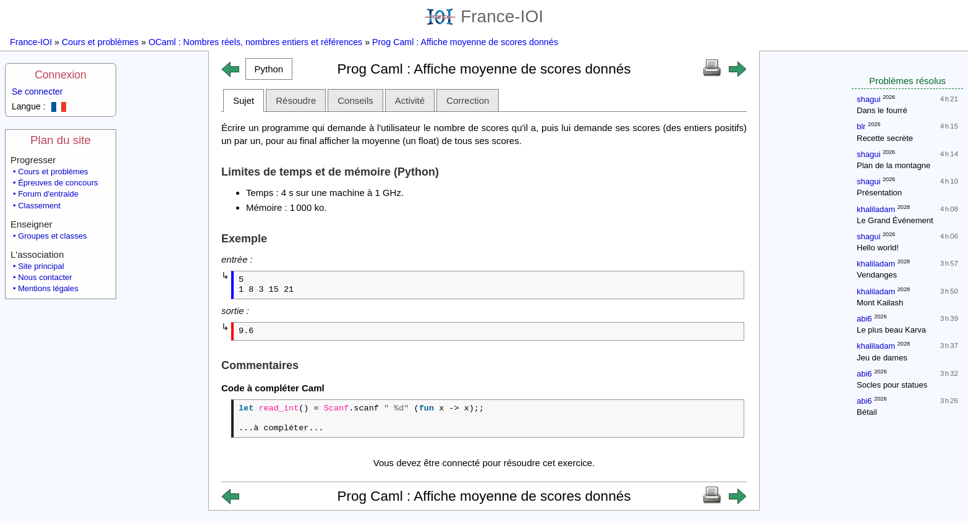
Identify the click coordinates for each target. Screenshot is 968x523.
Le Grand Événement (895, 220)
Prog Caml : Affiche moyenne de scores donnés (465, 42)
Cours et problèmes (100, 42)
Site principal (41, 266)
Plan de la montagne (893, 165)
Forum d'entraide (48, 193)
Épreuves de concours (58, 182)
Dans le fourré (882, 110)
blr (861, 126)
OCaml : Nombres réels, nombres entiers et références (255, 42)
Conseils (355, 100)
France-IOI (484, 16)
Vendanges (877, 274)
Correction (467, 100)
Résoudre (296, 100)
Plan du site (60, 140)
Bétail (867, 412)
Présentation (879, 192)
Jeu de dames (882, 357)
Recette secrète (885, 138)
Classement (39, 205)
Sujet (243, 100)
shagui (868, 99)
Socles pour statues (892, 384)
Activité (410, 100)
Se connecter (37, 91)
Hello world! (878, 247)
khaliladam (876, 209)
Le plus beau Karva (891, 329)
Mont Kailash (880, 302)
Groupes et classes (52, 235)
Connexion (61, 75)
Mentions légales (48, 288)
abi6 (864, 318)
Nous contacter (45, 277)
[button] (268, 69)
